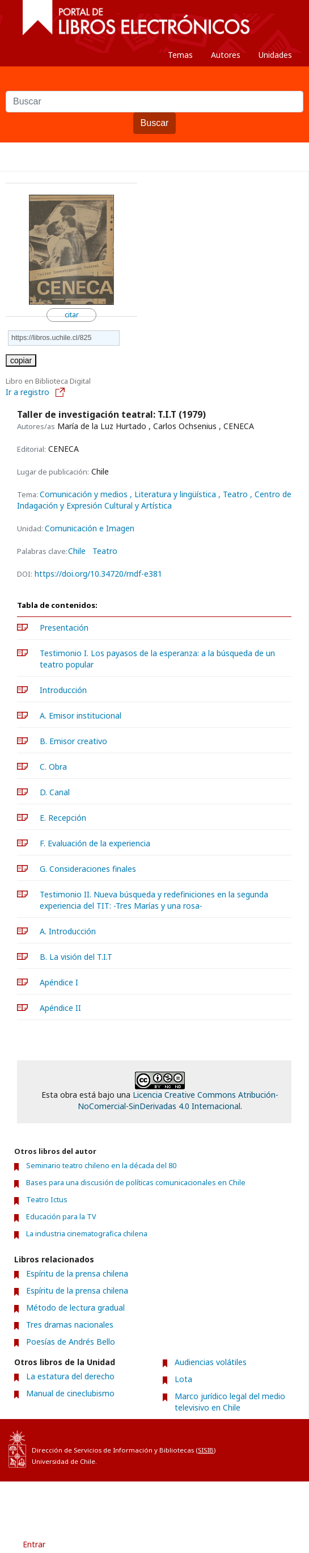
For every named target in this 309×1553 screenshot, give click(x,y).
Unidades (275, 54)
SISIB (206, 1450)
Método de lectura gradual (75, 1307)
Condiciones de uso (106, 1501)
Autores (225, 54)
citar (72, 315)
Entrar (34, 1544)
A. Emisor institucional (80, 715)
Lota (183, 1379)
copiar (21, 360)
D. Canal (55, 792)
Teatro (104, 551)
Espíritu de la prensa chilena (77, 1273)
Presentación (64, 627)
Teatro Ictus (46, 1199)
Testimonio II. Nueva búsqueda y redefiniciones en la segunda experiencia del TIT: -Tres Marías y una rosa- (154, 900)
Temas (180, 54)
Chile (77, 551)
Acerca (172, 1501)
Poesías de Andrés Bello (70, 1341)
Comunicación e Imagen (89, 528)
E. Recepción (63, 817)
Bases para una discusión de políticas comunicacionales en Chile (135, 1182)
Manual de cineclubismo (70, 1393)
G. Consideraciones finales (88, 868)
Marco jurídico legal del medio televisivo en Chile (230, 1402)
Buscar (155, 123)
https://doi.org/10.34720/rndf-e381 (98, 573)
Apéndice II (60, 1007)
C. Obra (53, 766)
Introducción (63, 690)
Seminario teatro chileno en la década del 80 (101, 1165)
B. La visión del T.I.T (76, 956)
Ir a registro (36, 392)
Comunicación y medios (85, 494)
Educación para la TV (61, 1217)
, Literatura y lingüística (174, 494)
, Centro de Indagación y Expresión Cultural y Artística (154, 500)
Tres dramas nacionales (69, 1324)
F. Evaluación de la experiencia (95, 843)
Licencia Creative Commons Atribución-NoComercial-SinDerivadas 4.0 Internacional (178, 1100)
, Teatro (234, 494)
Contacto (221, 1501)
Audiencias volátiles (211, 1362)
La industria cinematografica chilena (86, 1234)
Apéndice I (59, 982)
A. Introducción (68, 931)
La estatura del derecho (70, 1376)
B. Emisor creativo (73, 741)
